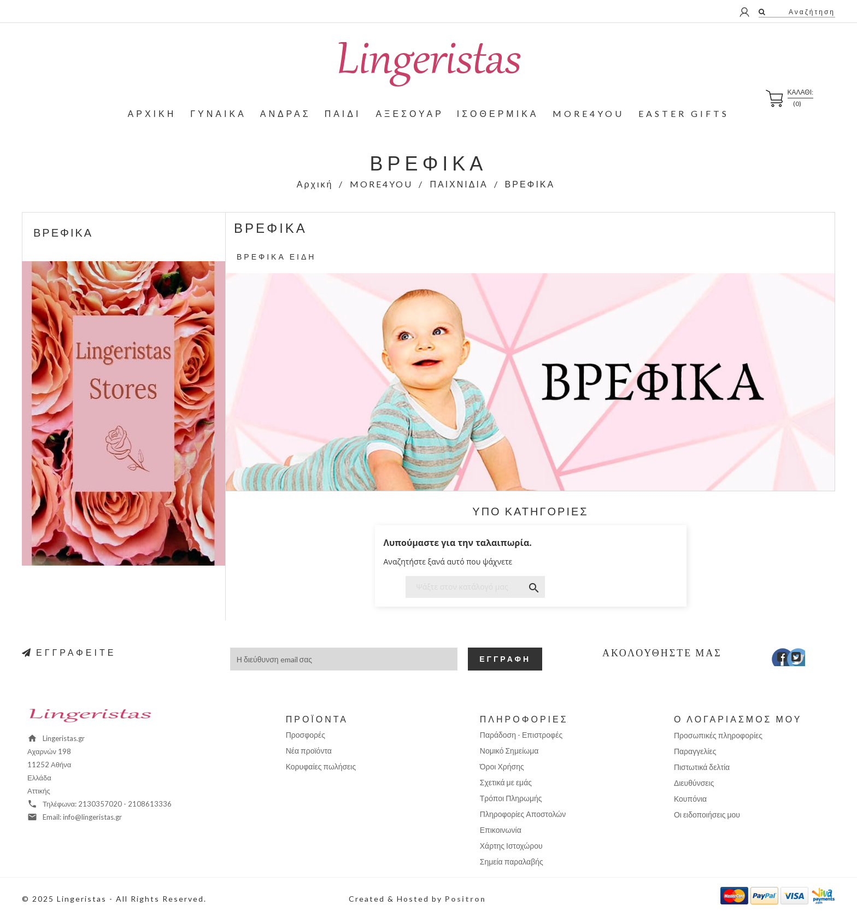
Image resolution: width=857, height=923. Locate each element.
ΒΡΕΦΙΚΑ (63, 232)
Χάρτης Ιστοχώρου (511, 845)
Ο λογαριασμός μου (738, 719)
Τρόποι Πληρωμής (511, 798)
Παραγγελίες (695, 751)
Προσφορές (305, 734)
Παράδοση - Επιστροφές (521, 734)
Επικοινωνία (500, 829)
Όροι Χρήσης (502, 766)
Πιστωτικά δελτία (702, 767)
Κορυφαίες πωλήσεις (321, 766)
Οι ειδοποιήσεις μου (707, 814)
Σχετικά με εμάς (506, 782)
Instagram (806, 660)
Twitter (790, 660)
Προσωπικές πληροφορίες (718, 735)
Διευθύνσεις (694, 782)
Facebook (775, 660)
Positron (465, 898)
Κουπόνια (690, 798)
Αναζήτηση (810, 12)
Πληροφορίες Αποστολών (523, 814)
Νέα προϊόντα (309, 750)
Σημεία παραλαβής (511, 861)
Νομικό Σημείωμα (509, 750)
